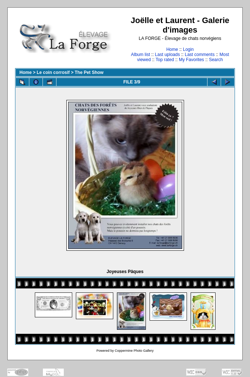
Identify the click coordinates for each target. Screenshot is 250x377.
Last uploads (167, 54)
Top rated (165, 59)
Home (172, 49)
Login (188, 49)
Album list (140, 54)
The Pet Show (89, 72)
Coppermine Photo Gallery (134, 350)
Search (216, 59)
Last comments (199, 54)
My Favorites (191, 59)
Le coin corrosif (53, 72)
